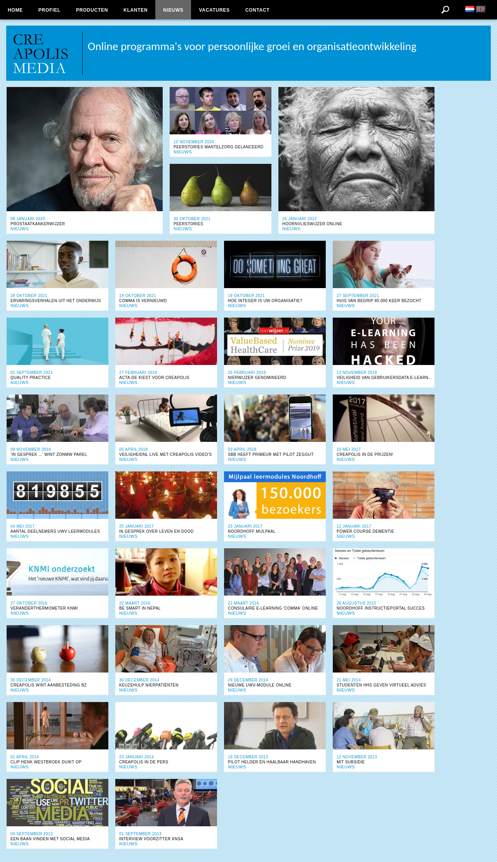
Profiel (49, 10)
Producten (92, 10)
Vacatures (214, 10)
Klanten (135, 10)
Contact (257, 10)
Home (15, 10)
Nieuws (173, 10)
